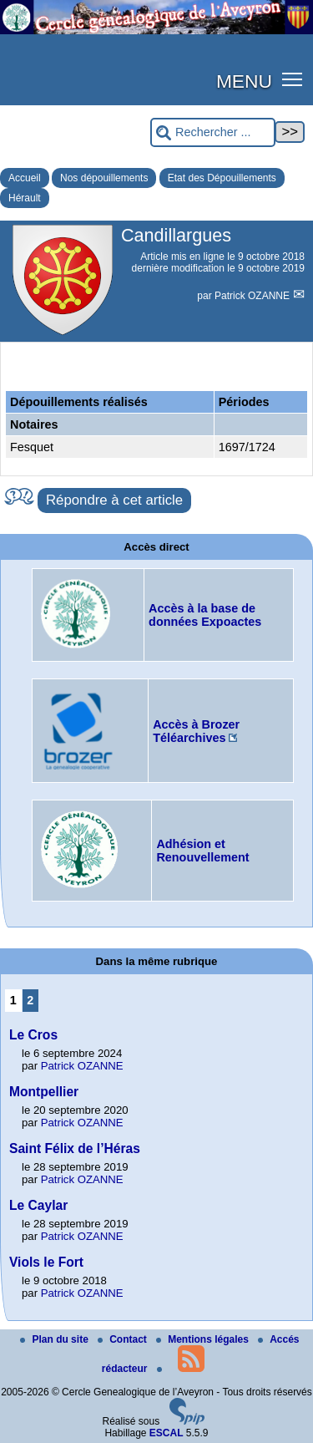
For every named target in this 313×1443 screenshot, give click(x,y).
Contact (123, 1339)
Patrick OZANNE (253, 296)
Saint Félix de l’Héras (74, 1148)
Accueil (24, 178)
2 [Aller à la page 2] (30, 1000)
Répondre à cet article (114, 500)
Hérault (24, 198)
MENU (244, 81)
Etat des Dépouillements (222, 178)
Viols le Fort (46, 1262)
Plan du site (55, 1339)
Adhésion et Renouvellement (202, 850)
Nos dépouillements (104, 178)
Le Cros (33, 1035)
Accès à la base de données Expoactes (205, 615)
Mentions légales (203, 1339)
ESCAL (166, 1433)
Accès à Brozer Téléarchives (196, 731)
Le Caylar (38, 1205)
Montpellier (43, 1092)
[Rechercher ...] (212, 132)
